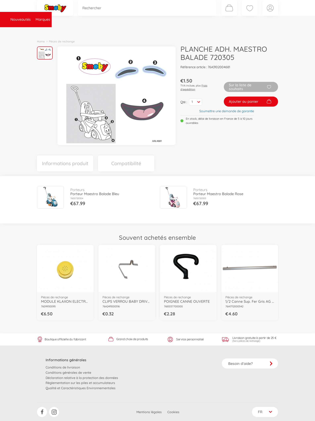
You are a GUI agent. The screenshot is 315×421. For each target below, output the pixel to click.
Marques (71, 31)
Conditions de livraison (63, 367)
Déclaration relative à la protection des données (82, 378)
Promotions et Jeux (177, 31)
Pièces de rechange (123, 31)
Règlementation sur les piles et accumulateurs (80, 383)
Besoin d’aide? (250, 363)
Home (41, 41)
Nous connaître (212, 31)
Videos (150, 31)
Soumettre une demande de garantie (226, 111)
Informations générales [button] (66, 360)
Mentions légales (149, 412)
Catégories (93, 31)
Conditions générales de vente (68, 373)
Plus (233, 31)
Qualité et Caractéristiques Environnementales (81, 388)
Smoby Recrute (254, 31)
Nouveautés (49, 31)
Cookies (173, 412)
